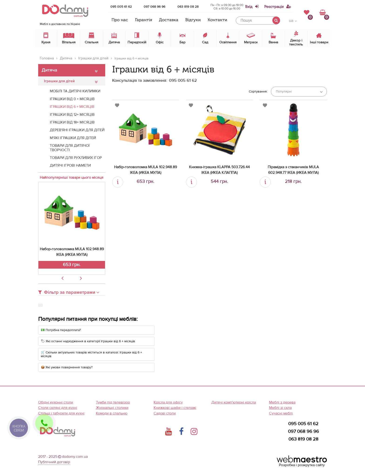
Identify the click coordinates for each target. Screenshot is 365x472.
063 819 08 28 (188, 7)
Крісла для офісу (168, 402)
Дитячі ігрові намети (70, 165)
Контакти (217, 20)
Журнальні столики (112, 408)
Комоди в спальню (111, 413)
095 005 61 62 (121, 7)
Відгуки (193, 20)
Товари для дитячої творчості (70, 147)
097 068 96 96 (154, 7)
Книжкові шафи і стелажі (175, 408)
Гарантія (143, 20)
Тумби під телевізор (113, 402)
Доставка (168, 20)
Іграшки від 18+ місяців (72, 122)
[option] (71, 228)
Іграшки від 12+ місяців (72, 114)
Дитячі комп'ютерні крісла (233, 402)
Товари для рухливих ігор (76, 157)
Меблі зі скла (280, 408)
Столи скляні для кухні (57, 408)
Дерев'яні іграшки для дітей (77, 130)
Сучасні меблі (281, 413)
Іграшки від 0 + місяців (72, 99)
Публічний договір (54, 462)
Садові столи (165, 413)
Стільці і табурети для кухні (61, 413)
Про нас (120, 20)
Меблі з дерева (282, 402)
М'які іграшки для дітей (73, 138)
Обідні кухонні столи (55, 402)
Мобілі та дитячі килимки (75, 91)
